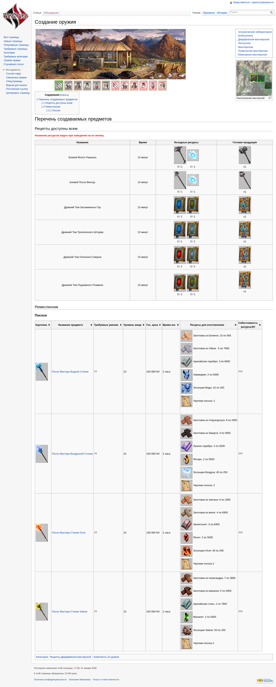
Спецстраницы (14, 81)
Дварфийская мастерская (253, 39)
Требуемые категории (16, 56)
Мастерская (245, 47)
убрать (64, 95)
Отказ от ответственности (106, 679)
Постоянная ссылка (17, 89)
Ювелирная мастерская (252, 54)
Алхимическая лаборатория (255, 31)
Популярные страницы (16, 45)
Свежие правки (12, 60)
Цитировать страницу (18, 93)
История (222, 12)
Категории (42, 656)
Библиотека (245, 35)
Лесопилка (244, 43)
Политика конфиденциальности (50, 679)
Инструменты (13, 69)
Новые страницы (13, 41)
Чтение (196, 12)
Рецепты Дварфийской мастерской (70, 656)
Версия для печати (16, 85)
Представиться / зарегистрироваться (253, 2)
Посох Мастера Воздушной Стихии (72, 453)
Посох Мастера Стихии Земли (69, 611)
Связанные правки (16, 77)
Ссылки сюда (13, 73)
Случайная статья (14, 64)
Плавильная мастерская (253, 50)
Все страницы (11, 37)
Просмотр (209, 12)
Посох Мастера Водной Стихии (70, 371)
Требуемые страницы (15, 49)
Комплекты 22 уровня (106, 656)
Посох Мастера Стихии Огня (68, 532)
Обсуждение (51, 12)
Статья (37, 12)
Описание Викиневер (79, 679)
